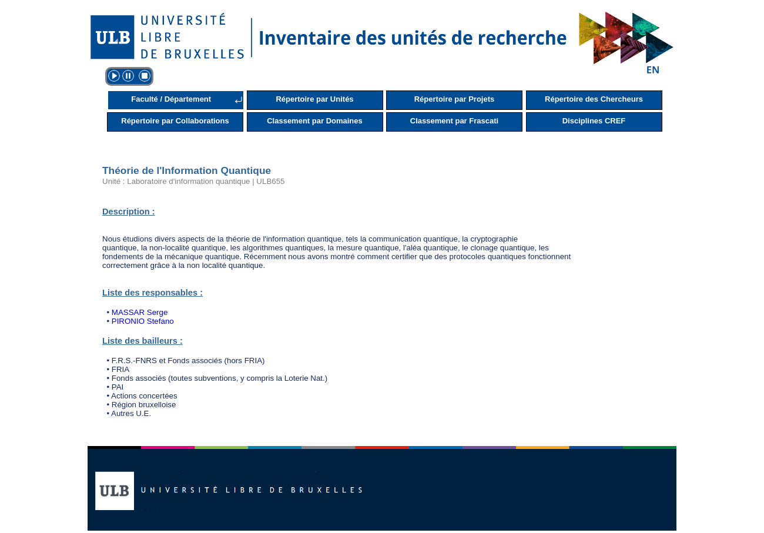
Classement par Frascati (454, 120)
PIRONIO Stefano (143, 321)
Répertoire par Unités (314, 99)
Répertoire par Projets (454, 99)
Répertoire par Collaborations (175, 120)
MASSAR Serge (140, 312)
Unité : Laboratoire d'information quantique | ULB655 (193, 181)
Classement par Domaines (315, 120)
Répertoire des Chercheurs (594, 99)
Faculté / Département (171, 99)
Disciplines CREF (594, 120)
